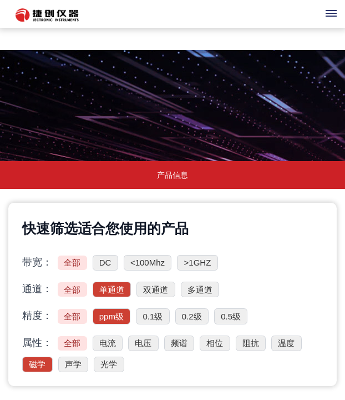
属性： (37, 342)
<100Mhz (147, 262)
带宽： (37, 262)
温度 (286, 343)
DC (105, 262)
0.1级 (153, 316)
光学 (108, 364)
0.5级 (231, 316)
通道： (37, 288)
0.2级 (192, 316)
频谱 (179, 343)
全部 (72, 262)
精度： (37, 315)
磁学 (37, 364)
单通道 (111, 289)
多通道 (199, 289)
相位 (214, 343)
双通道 (155, 289)
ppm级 (111, 316)
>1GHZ (197, 262)
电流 (107, 343)
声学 (73, 364)
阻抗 (250, 343)
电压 (143, 343)
